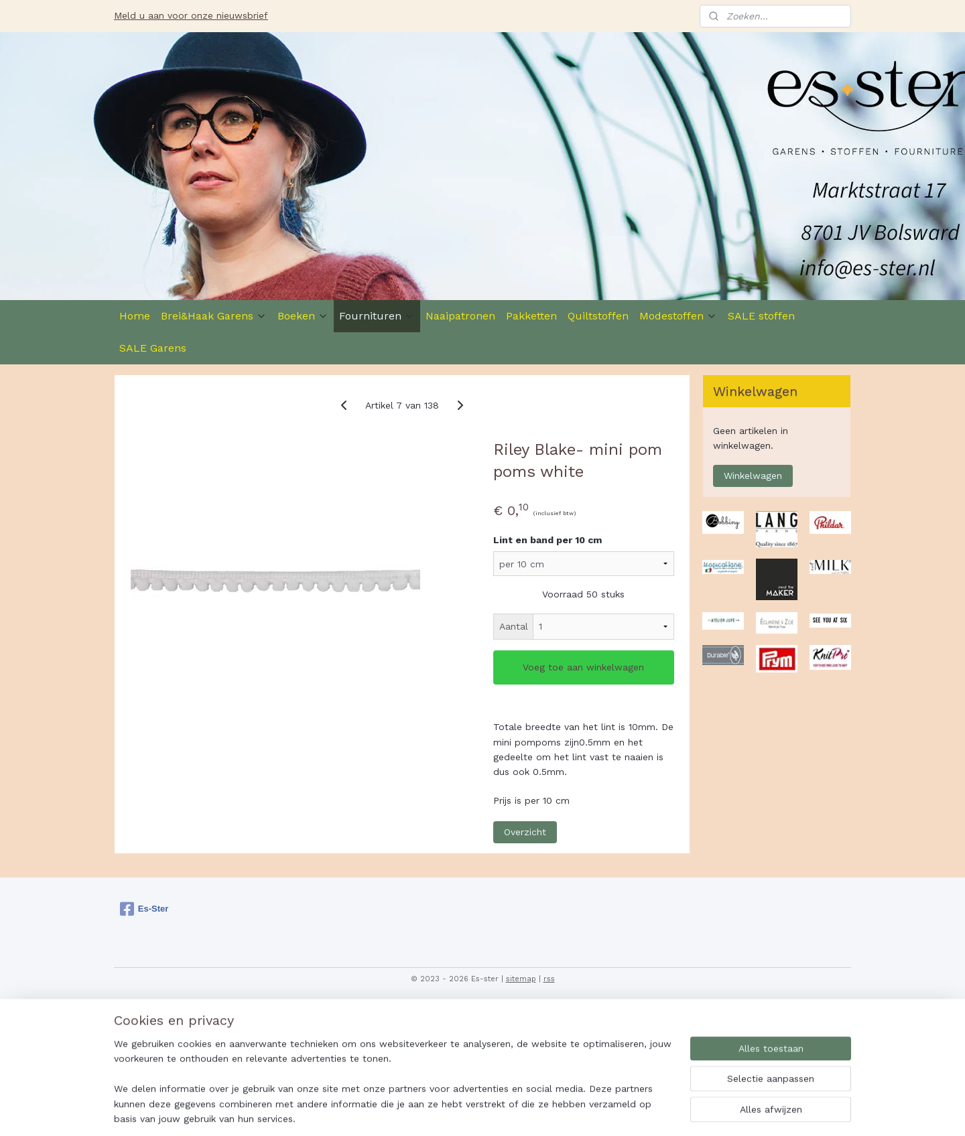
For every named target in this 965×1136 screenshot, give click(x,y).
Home (134, 315)
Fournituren (377, 315)
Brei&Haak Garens (214, 315)
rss (549, 979)
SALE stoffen (761, 315)
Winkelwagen (753, 475)
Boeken (302, 315)
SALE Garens (152, 348)
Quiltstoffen (598, 315)
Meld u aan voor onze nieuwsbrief (191, 15)
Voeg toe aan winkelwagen (583, 667)
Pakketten (531, 315)
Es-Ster (144, 909)
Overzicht (525, 832)
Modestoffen (678, 315)
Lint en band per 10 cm (547, 540)
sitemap (521, 979)
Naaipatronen (460, 315)
